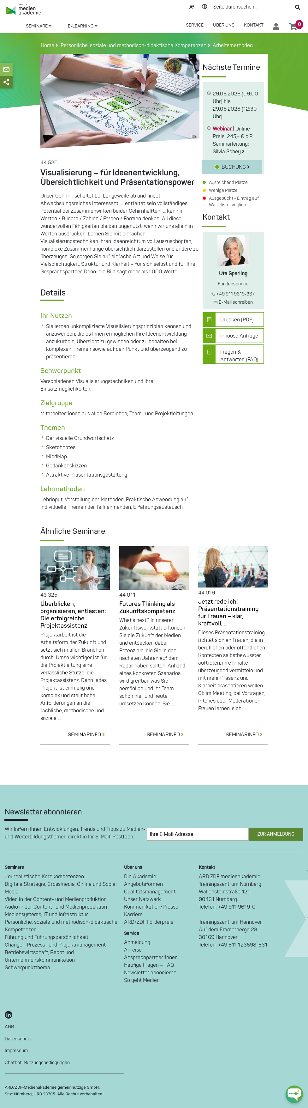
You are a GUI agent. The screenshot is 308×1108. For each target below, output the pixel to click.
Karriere (133, 914)
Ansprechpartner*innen (151, 957)
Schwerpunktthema (27, 968)
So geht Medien (142, 980)
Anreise (133, 950)
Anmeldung (137, 942)
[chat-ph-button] (294, 1094)
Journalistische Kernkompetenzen (44, 877)
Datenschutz (18, 1039)
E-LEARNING (83, 26)
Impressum (16, 1050)
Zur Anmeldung (276, 834)
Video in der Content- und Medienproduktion (56, 899)
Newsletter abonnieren (150, 973)
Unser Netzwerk (142, 899)
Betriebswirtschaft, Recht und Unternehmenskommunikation (40, 956)
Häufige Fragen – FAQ (149, 965)
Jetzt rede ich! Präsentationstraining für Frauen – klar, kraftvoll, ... (228, 612)
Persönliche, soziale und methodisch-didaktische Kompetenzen (61, 926)
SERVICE (195, 25)
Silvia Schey (229, 152)
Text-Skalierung (192, 6)
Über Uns (223, 25)
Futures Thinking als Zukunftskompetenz (147, 607)
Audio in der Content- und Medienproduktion (56, 907)
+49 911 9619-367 (233, 294)
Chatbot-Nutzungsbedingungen (37, 1062)
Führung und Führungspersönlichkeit (46, 937)
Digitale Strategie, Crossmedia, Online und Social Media (61, 888)
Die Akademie (140, 877)
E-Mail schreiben (233, 302)
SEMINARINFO (89, 735)
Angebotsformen (143, 884)
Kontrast (204, 6)
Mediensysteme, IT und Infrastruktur (46, 914)
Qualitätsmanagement (149, 892)
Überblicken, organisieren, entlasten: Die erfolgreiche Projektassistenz (73, 615)
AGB (9, 1027)
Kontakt (254, 25)
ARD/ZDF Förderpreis (148, 922)
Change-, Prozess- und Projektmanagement (55, 945)
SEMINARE (38, 26)
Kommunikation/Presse (151, 907)
